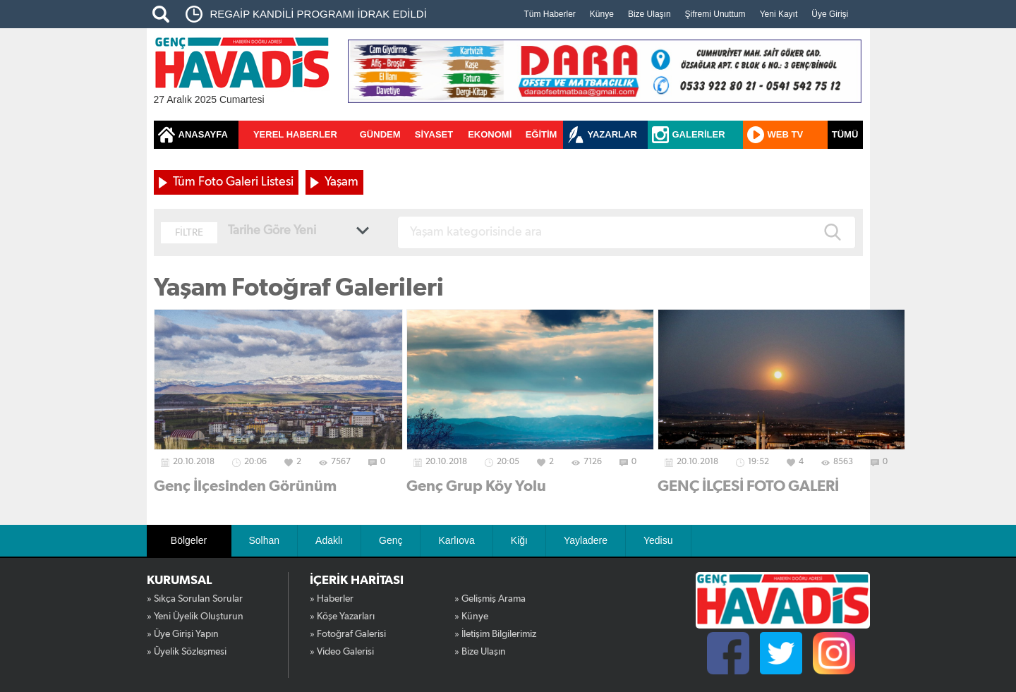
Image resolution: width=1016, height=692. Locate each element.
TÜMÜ (845, 134)
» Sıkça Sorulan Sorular (195, 599)
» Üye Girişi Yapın (183, 634)
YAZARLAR (612, 134)
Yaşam (341, 182)
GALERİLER (698, 134)
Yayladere (585, 540)
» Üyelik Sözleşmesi (186, 652)
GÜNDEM (380, 134)
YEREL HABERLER (295, 134)
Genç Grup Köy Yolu (476, 486)
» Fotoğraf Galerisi (348, 634)
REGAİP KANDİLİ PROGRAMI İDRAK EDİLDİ (318, 14)
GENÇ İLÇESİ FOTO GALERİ (748, 486)
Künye (602, 14)
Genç (390, 540)
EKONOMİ (490, 134)
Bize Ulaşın (649, 14)
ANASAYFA (203, 134)
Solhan (264, 540)
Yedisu (658, 540)
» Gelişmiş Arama (490, 599)
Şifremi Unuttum (715, 14)
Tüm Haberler (550, 14)
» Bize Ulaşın (480, 652)
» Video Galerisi (342, 652)
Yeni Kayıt (779, 14)
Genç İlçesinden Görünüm (245, 486)
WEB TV (786, 134)
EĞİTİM (541, 134)
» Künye (471, 616)
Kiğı (519, 540)
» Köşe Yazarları (342, 616)
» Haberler (331, 599)
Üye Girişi (829, 14)
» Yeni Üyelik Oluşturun (195, 616)
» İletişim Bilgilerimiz (495, 634)
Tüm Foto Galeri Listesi (233, 182)
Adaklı (329, 540)
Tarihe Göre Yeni (272, 230)
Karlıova (456, 540)
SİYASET (434, 134)
